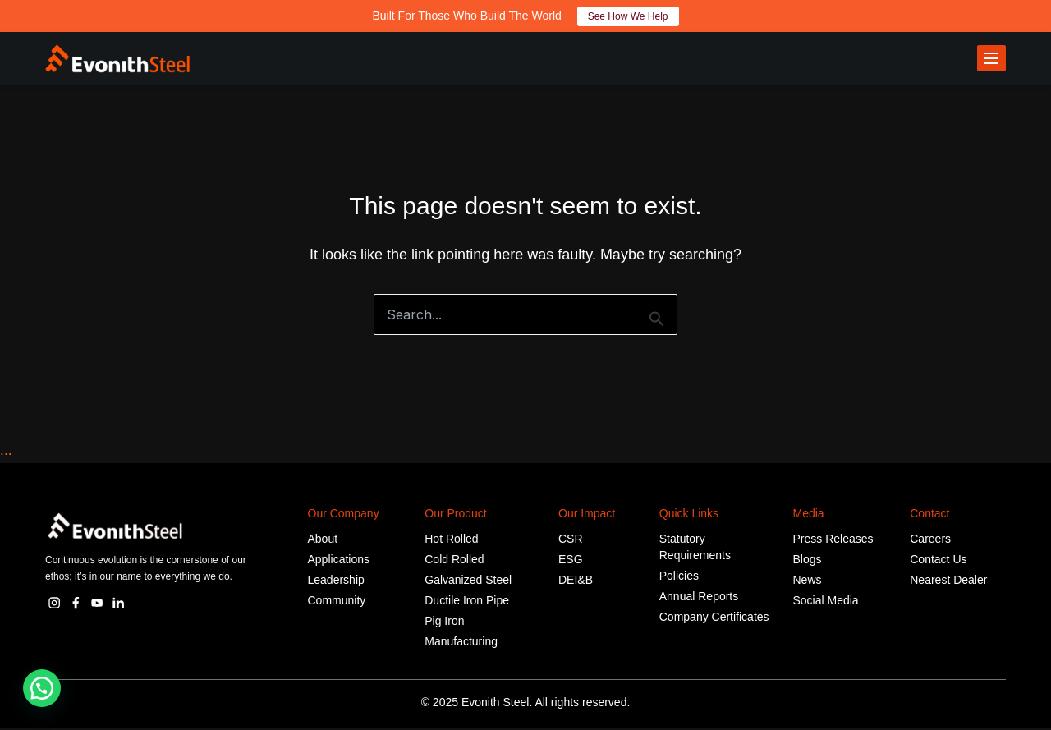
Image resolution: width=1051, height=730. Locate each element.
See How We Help (628, 16)
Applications (339, 561)
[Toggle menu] (991, 60)
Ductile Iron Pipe (467, 602)
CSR (570, 541)
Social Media (826, 602)
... (6, 452)
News (807, 582)
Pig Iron (444, 623)
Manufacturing (461, 643)
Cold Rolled (454, 561)
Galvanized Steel (468, 582)
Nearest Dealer (948, 582)
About (323, 541)
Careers (930, 541)
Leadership (336, 582)
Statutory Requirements (695, 549)
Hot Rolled (451, 541)
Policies (679, 578)
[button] (42, 688)
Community (337, 602)
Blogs (807, 561)
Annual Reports (699, 598)
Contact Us (938, 561)
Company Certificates (714, 619)
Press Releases (833, 541)
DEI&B (575, 582)
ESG (570, 561)
